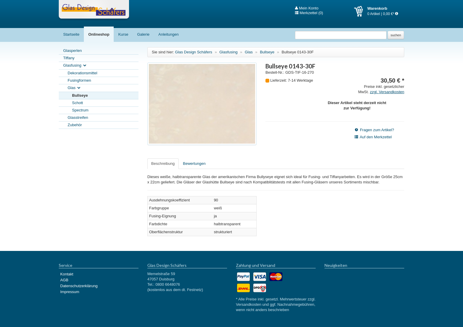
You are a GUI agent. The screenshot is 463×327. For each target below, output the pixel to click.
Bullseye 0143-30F (298, 52)
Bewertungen (194, 163)
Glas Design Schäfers (94, 10)
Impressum (69, 292)
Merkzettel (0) (309, 13)
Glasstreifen (78, 117)
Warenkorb (360, 11)
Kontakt (66, 274)
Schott (77, 103)
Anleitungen (168, 34)
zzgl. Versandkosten (387, 92)
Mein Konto (306, 8)
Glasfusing (75, 65)
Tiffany (68, 58)
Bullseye (80, 95)
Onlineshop (99, 34)
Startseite (71, 34)
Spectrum (80, 110)
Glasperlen (72, 50)
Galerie (143, 34)
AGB (64, 280)
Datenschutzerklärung (78, 286)
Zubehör (75, 125)
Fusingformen (79, 80)
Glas (74, 88)
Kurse (123, 34)
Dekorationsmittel (82, 73)
